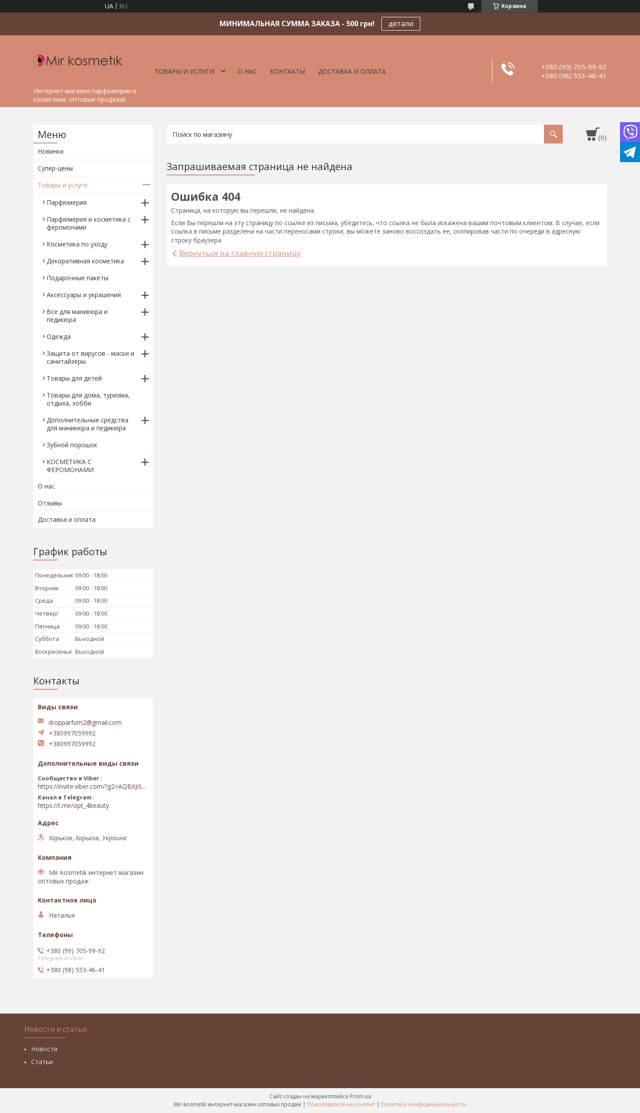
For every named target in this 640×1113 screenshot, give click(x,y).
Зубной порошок (72, 445)
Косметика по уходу (77, 244)
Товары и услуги (184, 71)
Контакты (287, 71)
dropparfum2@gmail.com (85, 723)
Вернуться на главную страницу (240, 253)
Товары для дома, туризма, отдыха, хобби (88, 399)
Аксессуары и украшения (84, 294)
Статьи (42, 1061)
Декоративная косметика (85, 261)
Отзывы (50, 503)
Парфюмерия (67, 202)
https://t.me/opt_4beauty (73, 806)
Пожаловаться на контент (341, 1104)
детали (400, 23)
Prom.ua (360, 1096)
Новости (44, 1049)
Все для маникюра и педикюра (77, 315)
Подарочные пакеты (77, 278)
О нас (247, 71)
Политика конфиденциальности (423, 1104)
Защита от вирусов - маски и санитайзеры (90, 357)
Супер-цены (55, 168)
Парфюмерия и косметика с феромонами (89, 223)
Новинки (51, 151)
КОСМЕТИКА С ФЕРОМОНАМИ (70, 465)
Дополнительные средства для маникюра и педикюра (87, 424)
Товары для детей (74, 378)
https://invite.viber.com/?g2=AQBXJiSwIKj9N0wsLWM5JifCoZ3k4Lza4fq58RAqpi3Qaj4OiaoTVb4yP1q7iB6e (93, 787)
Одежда (59, 336)
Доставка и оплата (352, 71)
